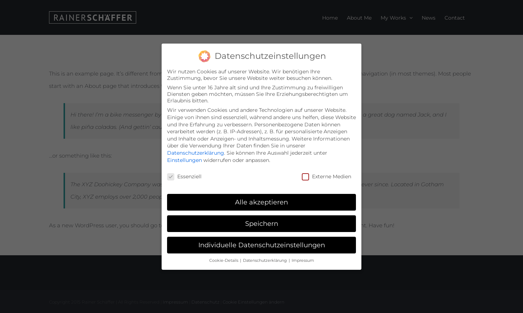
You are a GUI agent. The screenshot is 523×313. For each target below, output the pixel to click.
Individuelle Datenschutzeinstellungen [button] (261, 244)
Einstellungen (184, 159)
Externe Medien (326, 175)
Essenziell (184, 175)
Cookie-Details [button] (224, 259)
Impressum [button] (303, 259)
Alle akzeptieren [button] (261, 201)
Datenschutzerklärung (195, 152)
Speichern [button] (261, 223)
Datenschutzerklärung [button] (265, 259)
